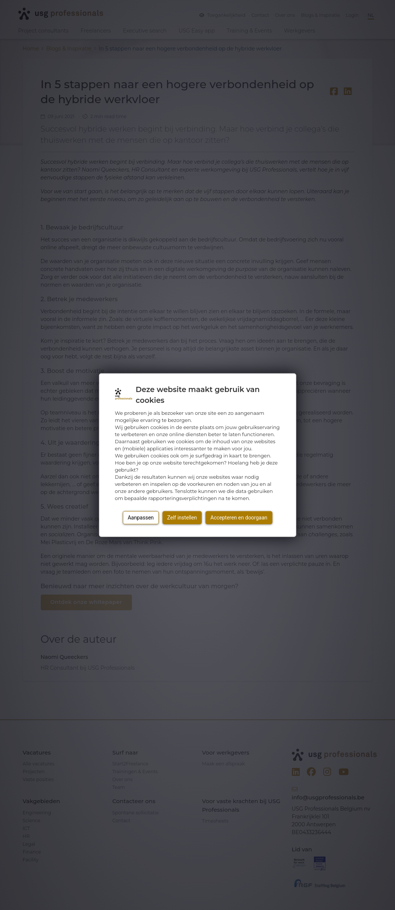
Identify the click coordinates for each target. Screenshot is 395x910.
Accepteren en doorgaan (238, 518)
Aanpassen (141, 518)
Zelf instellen (182, 518)
